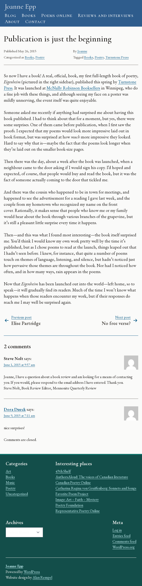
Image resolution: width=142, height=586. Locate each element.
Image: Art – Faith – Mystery (77, 499)
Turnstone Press (117, 57)
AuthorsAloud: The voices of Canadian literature (92, 476)
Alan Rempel (42, 577)
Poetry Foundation (69, 505)
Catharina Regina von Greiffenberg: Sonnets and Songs (96, 488)
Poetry (40, 57)
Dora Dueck (15, 409)
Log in (117, 530)
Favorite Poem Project (72, 493)
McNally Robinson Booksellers (73, 88)
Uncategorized (17, 493)
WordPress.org (123, 547)
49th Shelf (63, 471)
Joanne (82, 51)
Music (10, 482)
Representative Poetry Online (78, 510)
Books (29, 57)
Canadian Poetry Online (73, 482)
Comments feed (124, 541)
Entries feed (121, 535)
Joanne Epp (20, 6)
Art (8, 471)
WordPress (32, 571)
